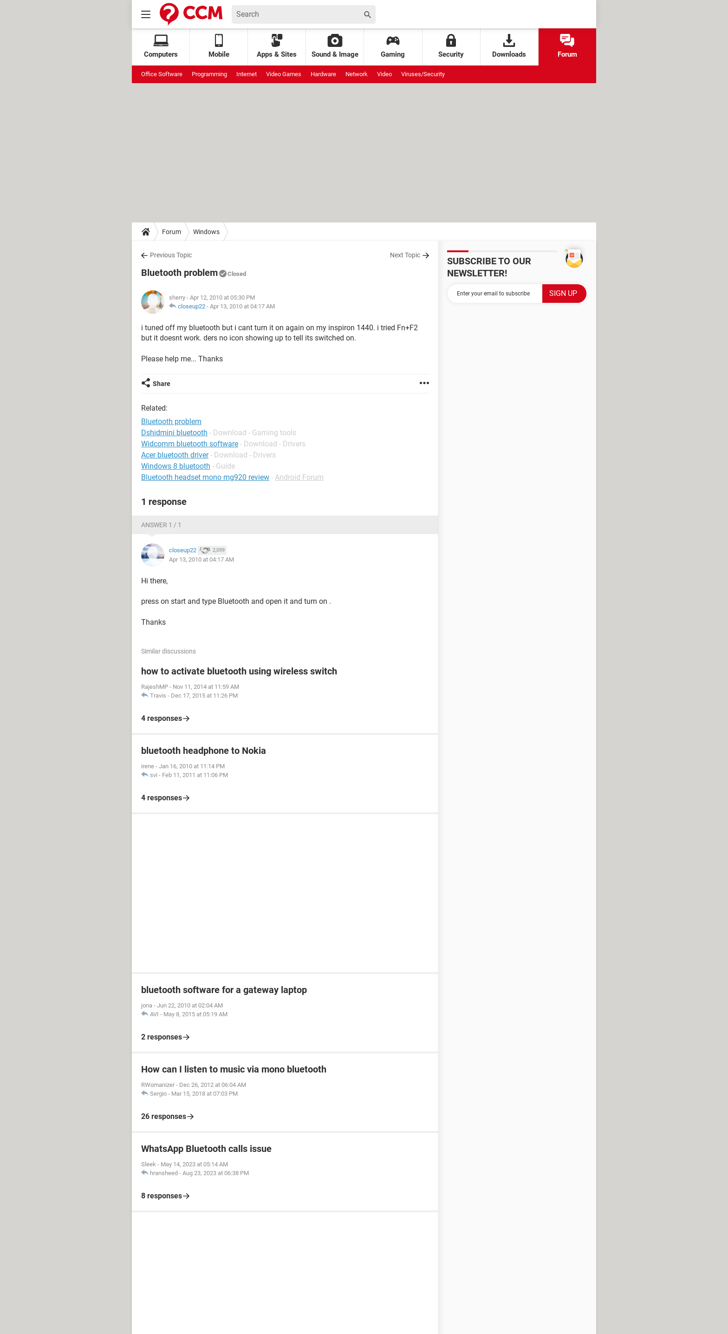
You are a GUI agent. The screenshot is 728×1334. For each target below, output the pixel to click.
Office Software (161, 74)
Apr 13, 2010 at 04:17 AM (242, 306)
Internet (246, 74)
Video (384, 74)
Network (356, 74)
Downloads (509, 46)
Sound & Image (335, 46)
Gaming (393, 46)
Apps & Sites (277, 46)
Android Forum (299, 477)
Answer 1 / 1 (161, 525)
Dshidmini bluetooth (174, 432)
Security (451, 46)
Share (161, 383)
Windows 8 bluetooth (175, 466)
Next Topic (405, 255)
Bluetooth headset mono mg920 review (205, 477)
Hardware (323, 74)
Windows (206, 231)
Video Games (283, 74)
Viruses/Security (423, 74)
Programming (209, 74)
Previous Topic (171, 255)
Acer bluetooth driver (174, 455)
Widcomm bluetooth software (189, 443)
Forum (567, 46)
